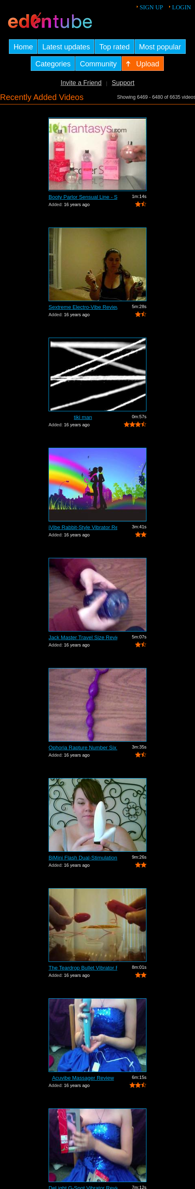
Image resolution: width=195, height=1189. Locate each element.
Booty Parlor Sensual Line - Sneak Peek (83, 197)
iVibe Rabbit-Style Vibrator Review (83, 527)
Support (123, 82)
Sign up (151, 7)
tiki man (83, 417)
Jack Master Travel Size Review (83, 637)
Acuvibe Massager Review (83, 1078)
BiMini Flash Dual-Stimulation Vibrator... (83, 858)
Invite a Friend (81, 82)
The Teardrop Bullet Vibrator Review (83, 968)
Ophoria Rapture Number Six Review (83, 747)
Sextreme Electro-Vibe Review (83, 307)
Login (181, 7)
